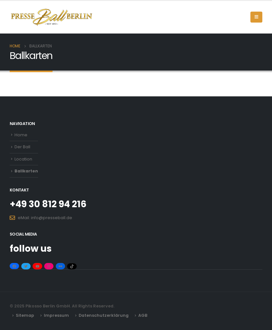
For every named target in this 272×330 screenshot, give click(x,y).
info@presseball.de (51, 217)
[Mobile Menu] (256, 17)
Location (23, 159)
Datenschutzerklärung (104, 315)
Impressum (56, 315)
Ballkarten (26, 171)
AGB (142, 315)
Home (21, 135)
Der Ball (22, 147)
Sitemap (25, 315)
